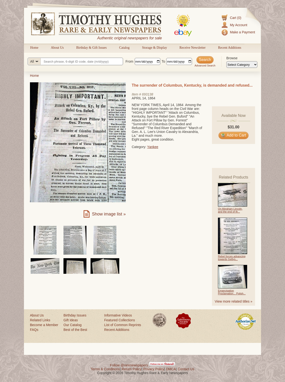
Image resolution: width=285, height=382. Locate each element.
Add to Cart (233, 135)
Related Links (40, 320)
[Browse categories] (241, 64)
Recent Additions (229, 47)
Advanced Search (204, 65)
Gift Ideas (70, 320)
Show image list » (109, 214)
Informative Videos (118, 315)
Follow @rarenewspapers (129, 365)
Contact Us (186, 369)
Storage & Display (154, 47)
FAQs (34, 330)
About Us (57, 47)
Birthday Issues (74, 315)
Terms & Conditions (105, 369)
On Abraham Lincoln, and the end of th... (230, 210)
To (163, 61)
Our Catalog (72, 325)
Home (34, 47)
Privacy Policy (153, 369)
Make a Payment (242, 32)
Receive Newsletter (192, 47)
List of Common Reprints (122, 325)
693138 (147, 94)
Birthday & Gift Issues (91, 47)
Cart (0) (235, 18)
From (129, 61)
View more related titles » (233, 301)
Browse (232, 58)
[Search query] (75, 61)
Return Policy (132, 369)
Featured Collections (119, 320)
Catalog (124, 47)
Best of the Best (75, 330)
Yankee (152, 147)
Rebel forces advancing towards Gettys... (231, 258)
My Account (238, 25)
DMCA (171, 369)
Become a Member (44, 325)
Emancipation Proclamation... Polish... (232, 292)
